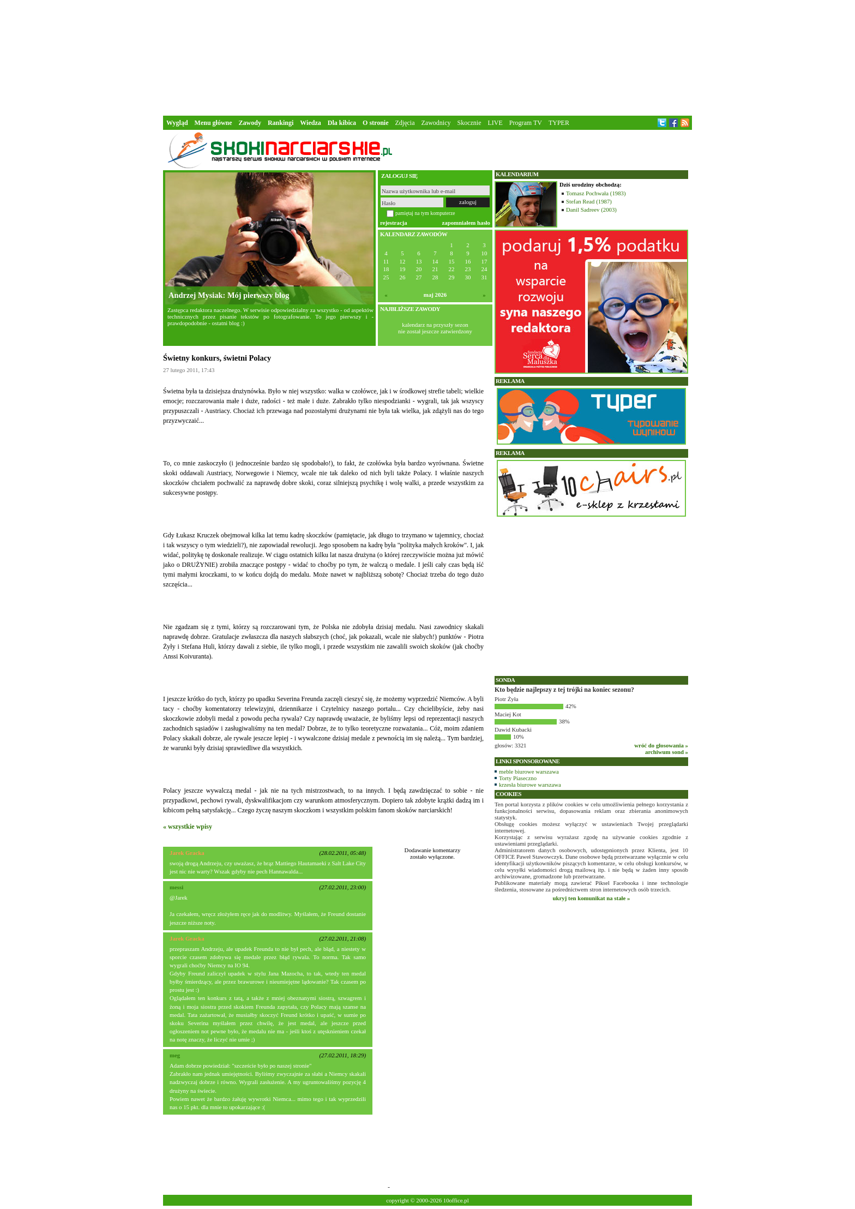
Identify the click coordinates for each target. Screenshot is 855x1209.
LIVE (494, 123)
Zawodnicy (436, 123)
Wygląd (177, 123)
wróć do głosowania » (661, 745)
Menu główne (213, 123)
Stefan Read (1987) (589, 201)
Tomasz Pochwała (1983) (596, 193)
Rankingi (280, 123)
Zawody (250, 123)
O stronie (375, 123)
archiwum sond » (666, 752)
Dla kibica (342, 123)
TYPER (559, 123)
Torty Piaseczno (518, 778)
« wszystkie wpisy (187, 826)
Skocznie (469, 123)
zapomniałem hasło (466, 222)
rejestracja (393, 222)
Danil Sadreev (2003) (591, 209)
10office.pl (456, 1200)
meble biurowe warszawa (529, 771)
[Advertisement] (427, 56)
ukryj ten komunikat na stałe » (591, 898)
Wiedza (310, 123)
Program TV (525, 123)
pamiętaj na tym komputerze (425, 213)
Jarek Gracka (187, 852)
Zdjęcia (405, 123)
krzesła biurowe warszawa (530, 784)
